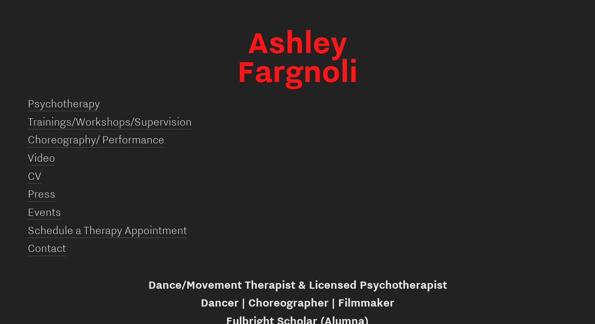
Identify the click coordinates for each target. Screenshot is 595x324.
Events (44, 212)
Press (41, 193)
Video (41, 157)
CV (34, 175)
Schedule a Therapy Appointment (107, 230)
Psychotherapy (64, 103)
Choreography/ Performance (96, 139)
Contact (47, 248)
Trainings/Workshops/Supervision (110, 121)
